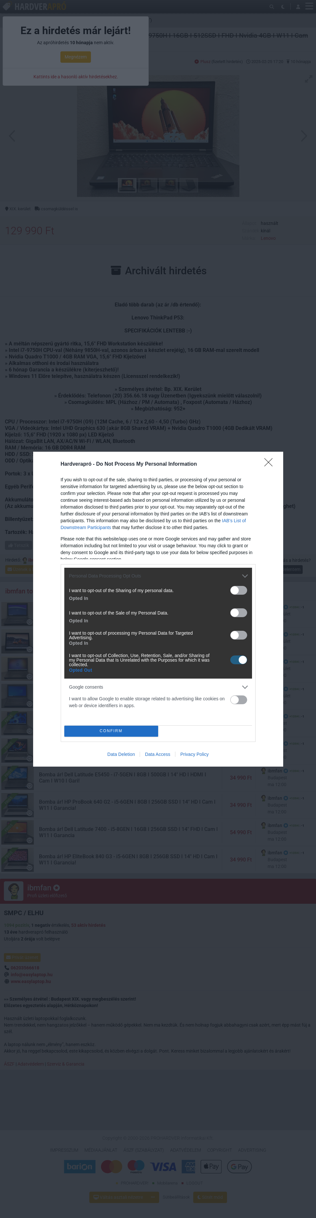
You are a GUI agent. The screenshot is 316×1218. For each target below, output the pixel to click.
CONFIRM (111, 731)
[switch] (238, 590)
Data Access (157, 754)
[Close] (270, 464)
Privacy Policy (194, 754)
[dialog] (158, 609)
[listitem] (158, 576)
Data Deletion (121, 754)
